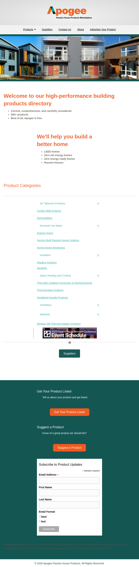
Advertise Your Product (103, 29)
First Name (45, 487)
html (44, 516)
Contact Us (65, 29)
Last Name (45, 499)
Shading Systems (47, 262)
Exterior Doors (45, 233)
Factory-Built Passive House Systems (58, 240)
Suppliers (47, 29)
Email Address (49, 474)
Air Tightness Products (52, 203)
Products (28, 29)
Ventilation (46, 305)
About (80, 29)
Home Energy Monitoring (51, 247)
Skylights (42, 268)
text (43, 521)
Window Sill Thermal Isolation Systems (59, 323)
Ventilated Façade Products (52, 297)
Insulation (45, 255)
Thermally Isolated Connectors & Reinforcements (64, 283)
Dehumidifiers (44, 218)
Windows (45, 314)
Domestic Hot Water (51, 225)
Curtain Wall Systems (49, 210)
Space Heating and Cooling (55, 275)
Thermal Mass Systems (50, 290)
